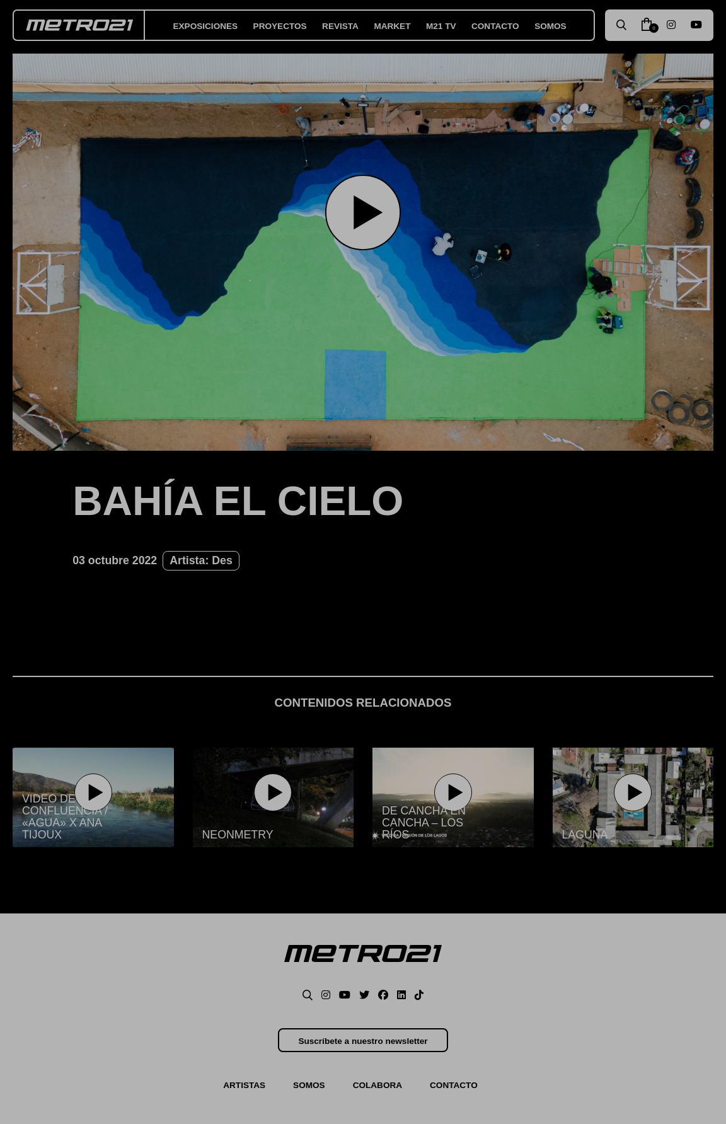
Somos (550, 26)
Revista (340, 26)
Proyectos (280, 26)
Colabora (377, 1085)
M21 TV (441, 26)
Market (392, 26)
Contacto (495, 26)
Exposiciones (205, 26)
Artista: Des (201, 560)
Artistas (244, 1085)
